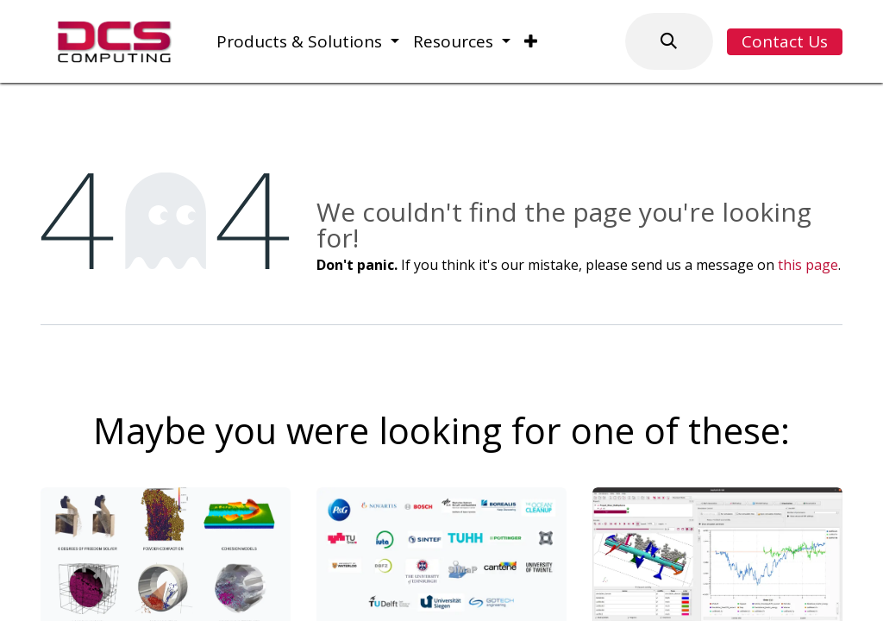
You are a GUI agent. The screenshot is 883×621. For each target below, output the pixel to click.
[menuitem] (308, 41)
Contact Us (785, 41)
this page (808, 264)
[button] (669, 41)
